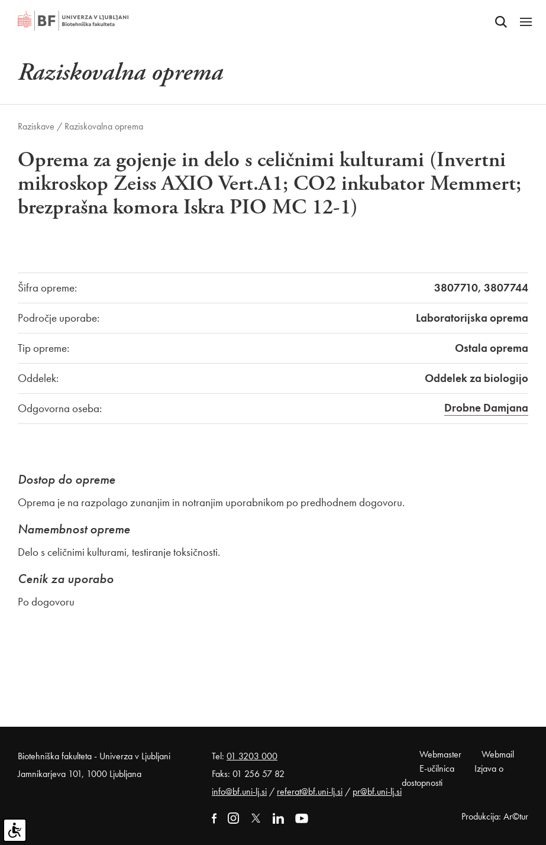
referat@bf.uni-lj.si (310, 791)
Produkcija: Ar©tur (494, 816)
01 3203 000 (252, 756)
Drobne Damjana (486, 407)
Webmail (498, 754)
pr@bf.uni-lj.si (377, 791)
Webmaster (440, 754)
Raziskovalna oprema (103, 126)
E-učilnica (436, 768)
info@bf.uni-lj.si (239, 791)
